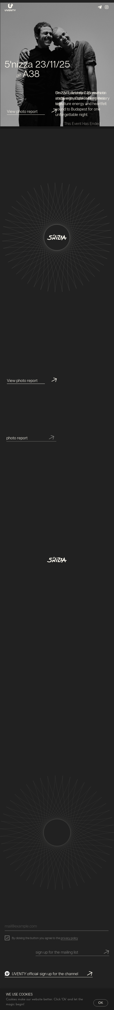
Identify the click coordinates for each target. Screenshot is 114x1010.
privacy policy (69, 938)
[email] (57, 926)
